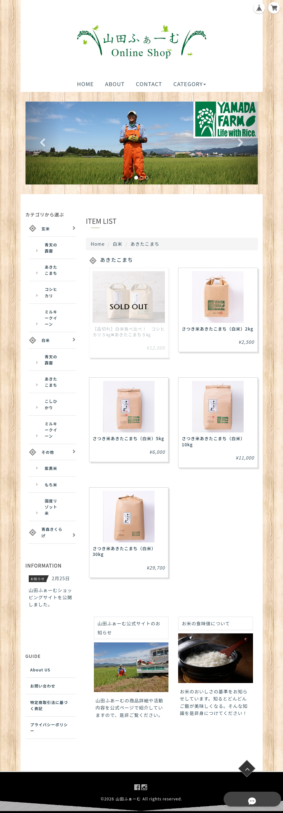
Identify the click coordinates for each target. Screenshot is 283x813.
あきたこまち (51, 270)
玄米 (46, 228)
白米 (117, 244)
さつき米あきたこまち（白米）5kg (128, 438)
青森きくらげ (52, 532)
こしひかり (51, 404)
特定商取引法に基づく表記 (49, 705)
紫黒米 (51, 468)
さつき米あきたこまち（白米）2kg (217, 329)
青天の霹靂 (51, 247)
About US (40, 669)
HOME (85, 84)
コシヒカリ (51, 292)
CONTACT (149, 84)
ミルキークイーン (51, 318)
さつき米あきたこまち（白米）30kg (124, 551)
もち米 (51, 484)
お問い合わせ (43, 686)
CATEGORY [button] (189, 84)
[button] (42, 143)
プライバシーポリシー (49, 727)
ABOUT (115, 84)
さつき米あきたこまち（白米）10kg (213, 441)
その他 (48, 452)
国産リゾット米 (51, 507)
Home (98, 244)
